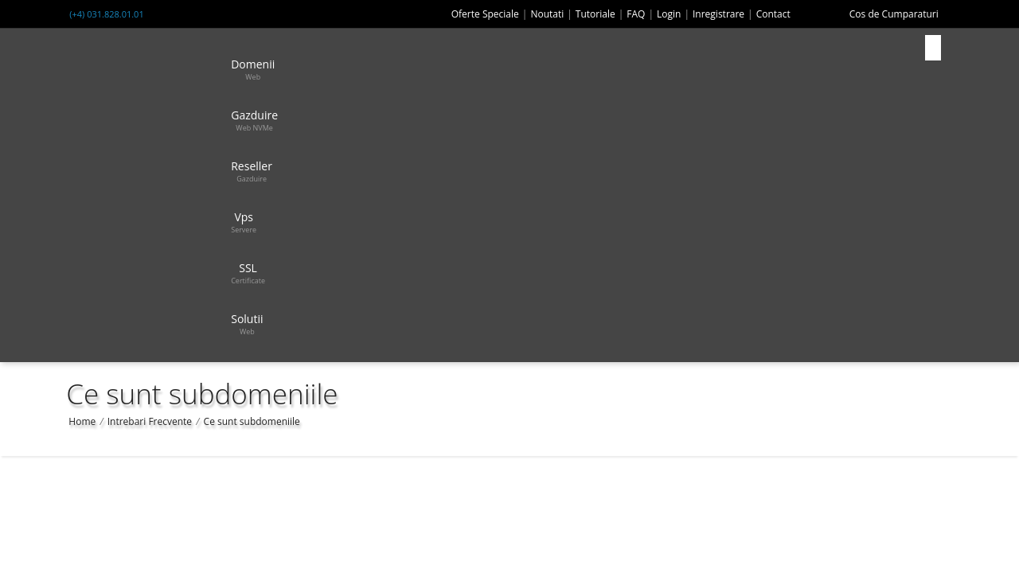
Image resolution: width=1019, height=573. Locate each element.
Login (669, 14)
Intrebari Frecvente (149, 421)
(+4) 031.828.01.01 (106, 14)
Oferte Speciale (485, 14)
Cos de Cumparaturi (894, 14)
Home (82, 421)
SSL (248, 273)
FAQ (636, 14)
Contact (773, 14)
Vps (243, 222)
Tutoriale (595, 14)
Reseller (251, 171)
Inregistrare (718, 14)
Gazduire (254, 120)
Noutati (547, 14)
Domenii (253, 69)
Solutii (247, 324)
